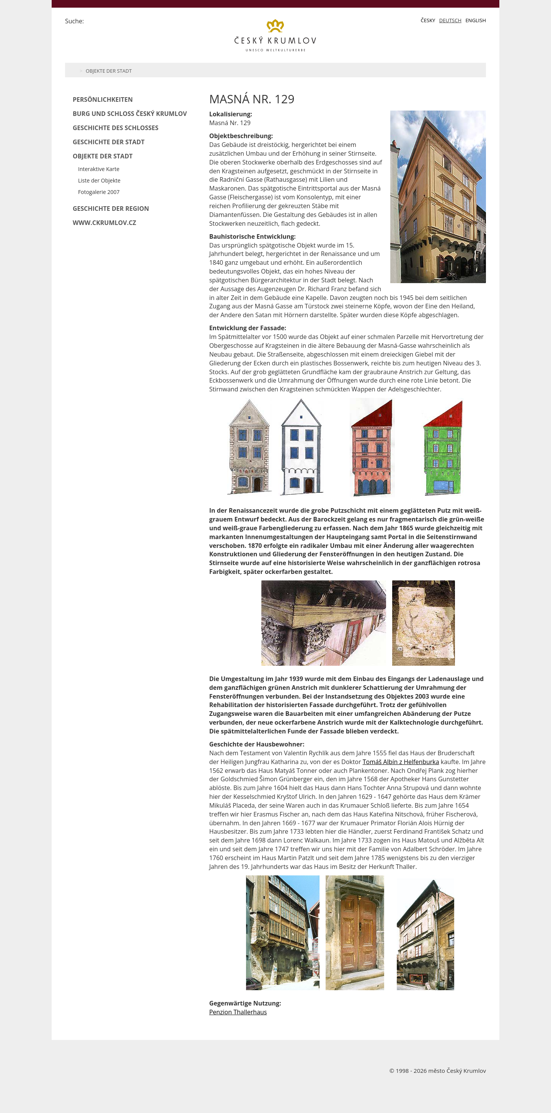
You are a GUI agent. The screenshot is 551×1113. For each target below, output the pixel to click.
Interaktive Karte (98, 169)
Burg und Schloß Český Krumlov (130, 113)
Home (74, 70)
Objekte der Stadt (109, 70)
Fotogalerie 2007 (99, 192)
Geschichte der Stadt (109, 142)
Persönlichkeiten (103, 99)
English (475, 20)
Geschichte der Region (111, 208)
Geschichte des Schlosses (115, 128)
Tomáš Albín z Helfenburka (401, 762)
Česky (428, 20)
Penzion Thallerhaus (238, 1012)
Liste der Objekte (99, 180)
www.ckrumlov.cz (104, 222)
